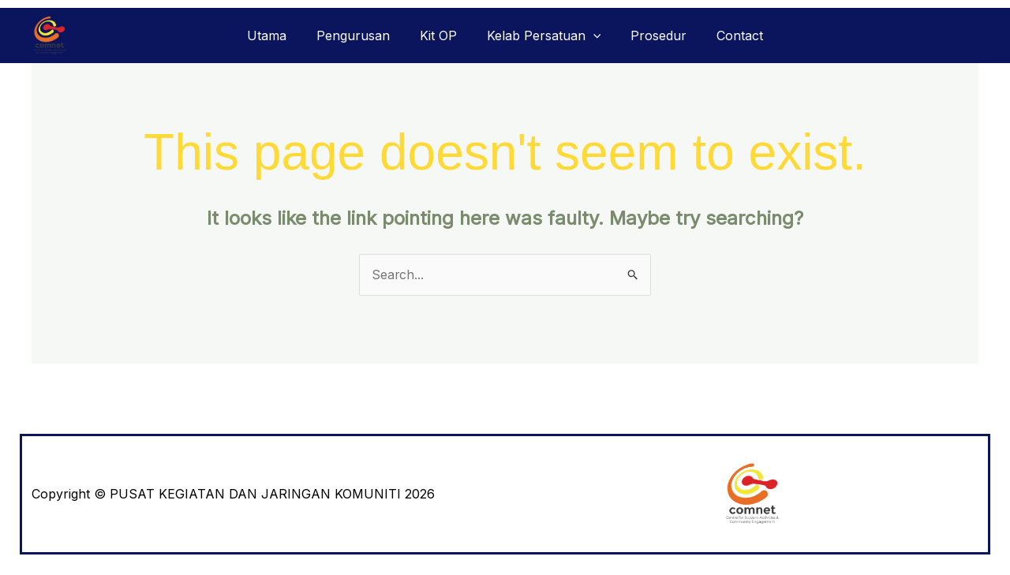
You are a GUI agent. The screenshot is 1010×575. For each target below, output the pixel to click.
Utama (278, 35)
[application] (591, 35)
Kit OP (440, 35)
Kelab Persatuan (541, 35)
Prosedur (651, 35)
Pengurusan (360, 35)
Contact (728, 35)
